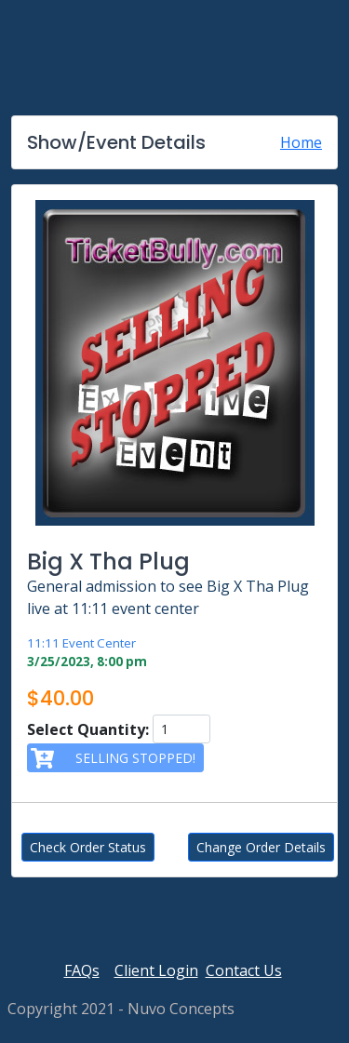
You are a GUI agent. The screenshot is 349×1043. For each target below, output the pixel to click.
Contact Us (244, 970)
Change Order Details (261, 847)
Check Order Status (88, 847)
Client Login (156, 970)
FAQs (82, 970)
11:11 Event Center (81, 643)
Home (301, 142)
